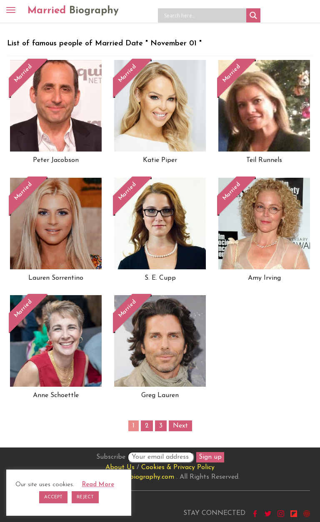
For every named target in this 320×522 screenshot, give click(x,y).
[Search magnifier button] (253, 15)
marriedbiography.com (140, 477)
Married (73, 11)
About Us (120, 467)
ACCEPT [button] (53, 497)
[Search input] (204, 15)
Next (180, 426)
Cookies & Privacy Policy (178, 467)
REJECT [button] (85, 497)
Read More (98, 485)
